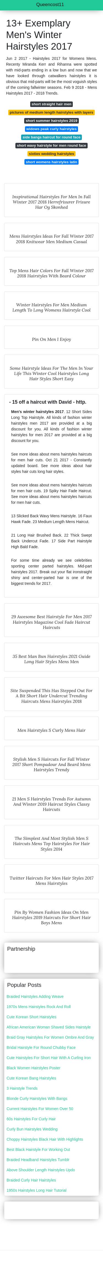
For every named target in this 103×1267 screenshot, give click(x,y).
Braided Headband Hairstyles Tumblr (38, 1160)
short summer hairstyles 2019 (51, 121)
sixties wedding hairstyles (51, 154)
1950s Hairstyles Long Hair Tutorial (36, 1190)
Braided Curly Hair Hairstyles (31, 1180)
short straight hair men (51, 104)
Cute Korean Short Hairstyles (31, 1017)
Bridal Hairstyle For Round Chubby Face (41, 1047)
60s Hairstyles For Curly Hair (31, 1119)
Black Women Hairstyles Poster (33, 1068)
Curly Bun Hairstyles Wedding (32, 1129)
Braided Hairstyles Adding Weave (35, 996)
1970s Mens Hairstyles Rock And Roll (39, 1007)
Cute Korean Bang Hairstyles (31, 1078)
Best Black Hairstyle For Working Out (38, 1149)
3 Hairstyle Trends (22, 1088)
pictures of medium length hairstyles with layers (51, 112)
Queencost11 (50, 4)
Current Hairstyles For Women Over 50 (40, 1109)
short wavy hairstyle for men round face (51, 145)
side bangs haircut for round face (51, 137)
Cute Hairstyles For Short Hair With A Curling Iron (49, 1058)
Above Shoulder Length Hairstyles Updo (41, 1170)
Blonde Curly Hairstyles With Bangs (37, 1098)
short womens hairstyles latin (51, 162)
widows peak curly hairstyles (51, 129)
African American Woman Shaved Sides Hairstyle (49, 1027)
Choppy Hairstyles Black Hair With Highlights (45, 1139)
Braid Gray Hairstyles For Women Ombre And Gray (50, 1037)
